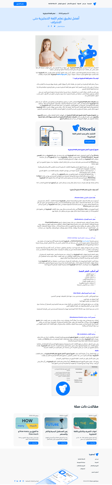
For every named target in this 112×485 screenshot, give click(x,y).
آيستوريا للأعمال (70, 4)
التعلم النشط (86, 242)
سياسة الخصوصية (81, 463)
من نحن (82, 4)
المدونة (77, 4)
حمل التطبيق (20, 4)
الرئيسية (88, 4)
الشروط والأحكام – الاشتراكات (80, 468)
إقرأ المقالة (91, 444)
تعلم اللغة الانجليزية (49, 14)
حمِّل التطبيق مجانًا (89, 142)
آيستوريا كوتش (60, 4)
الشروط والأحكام (94, 466)
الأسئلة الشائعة (51, 4)
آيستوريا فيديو (95, 473)
